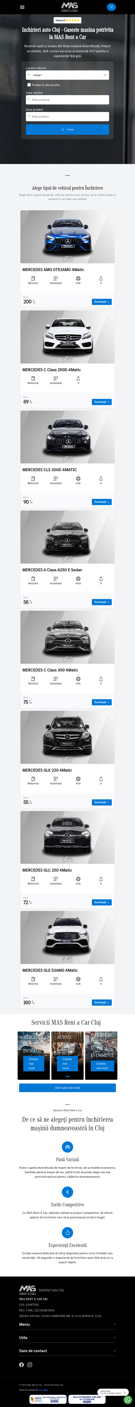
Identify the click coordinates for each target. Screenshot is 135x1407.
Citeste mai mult (33, 1063)
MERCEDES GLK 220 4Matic (47, 770)
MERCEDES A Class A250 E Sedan (52, 570)
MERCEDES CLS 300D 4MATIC (49, 469)
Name (43, 1389)
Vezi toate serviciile (67, 1088)
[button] (27, 7)
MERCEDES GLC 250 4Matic (47, 870)
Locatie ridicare (36, 68)
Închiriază (101, 302)
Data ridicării (34, 93)
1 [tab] (67, 1076)
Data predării (34, 110)
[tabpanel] (34, 1055)
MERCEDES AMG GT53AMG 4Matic (53, 269)
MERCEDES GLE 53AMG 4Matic (50, 970)
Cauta (67, 129)
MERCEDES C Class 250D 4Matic (51, 370)
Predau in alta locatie (45, 85)
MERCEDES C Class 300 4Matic (50, 670)
